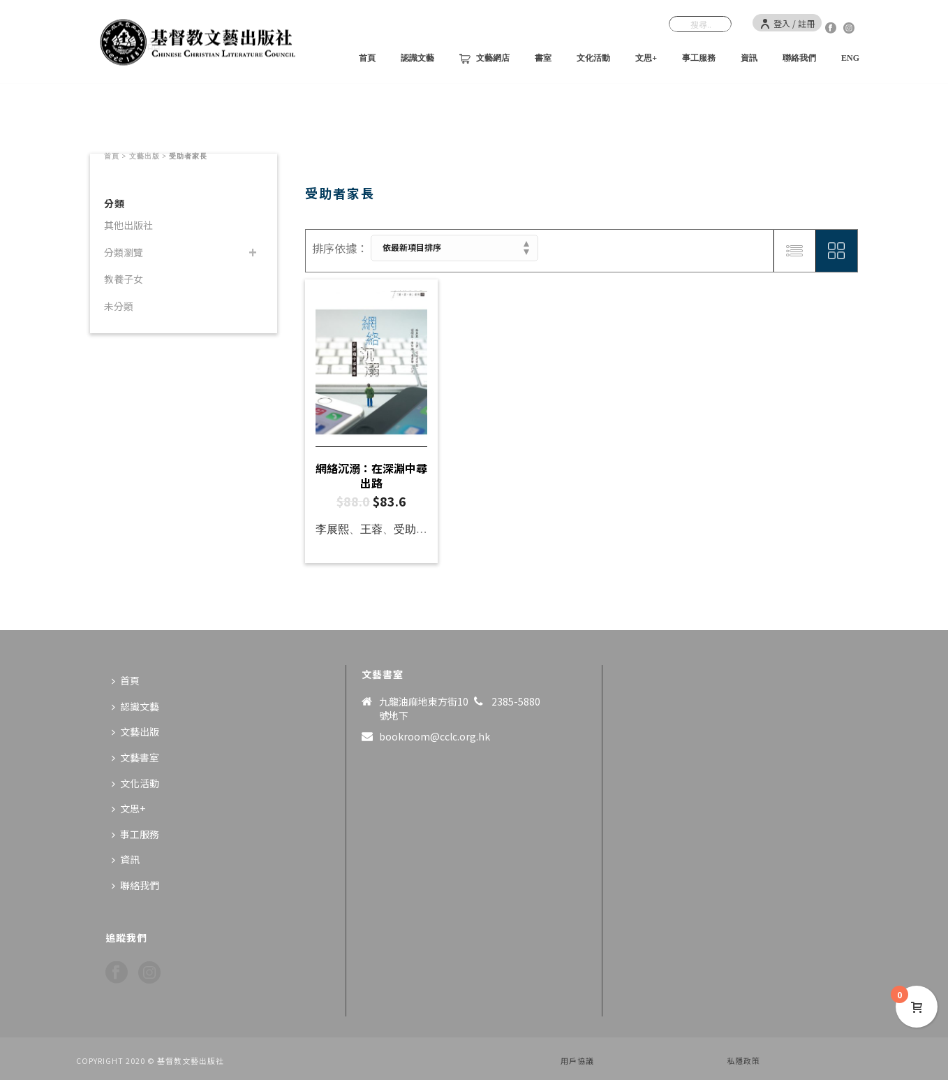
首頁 (367, 58)
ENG (850, 58)
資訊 (749, 58)
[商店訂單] (454, 248)
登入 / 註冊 (787, 23)
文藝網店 (484, 58)
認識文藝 (417, 58)
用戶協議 (577, 1060)
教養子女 (123, 279)
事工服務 (699, 58)
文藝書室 (135, 757)
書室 (543, 58)
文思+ (646, 58)
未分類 (118, 306)
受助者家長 (422, 529)
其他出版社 (128, 225)
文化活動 (593, 58)
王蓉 (371, 529)
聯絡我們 (799, 58)
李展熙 (332, 529)
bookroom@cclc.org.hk (434, 736)
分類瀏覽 (123, 252)
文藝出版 (144, 156)
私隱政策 (743, 1060)
